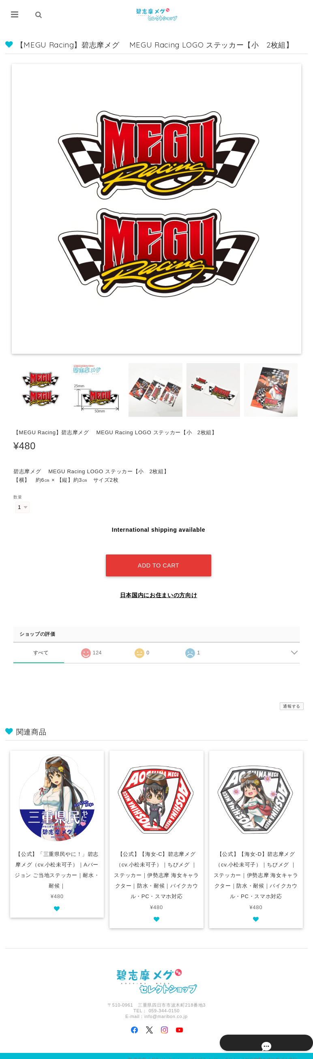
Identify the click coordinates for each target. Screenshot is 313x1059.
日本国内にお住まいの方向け (158, 587)
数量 (17, 497)
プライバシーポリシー (219, 1052)
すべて (40, 644)
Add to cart (158, 557)
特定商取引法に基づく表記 (271, 1052)
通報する (291, 698)
